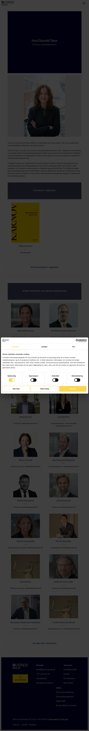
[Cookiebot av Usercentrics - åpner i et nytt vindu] (77, 340)
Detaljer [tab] (45, 347)
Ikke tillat (16, 389)
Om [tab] (73, 347)
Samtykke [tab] (15, 347)
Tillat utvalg (44, 389)
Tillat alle (72, 389)
